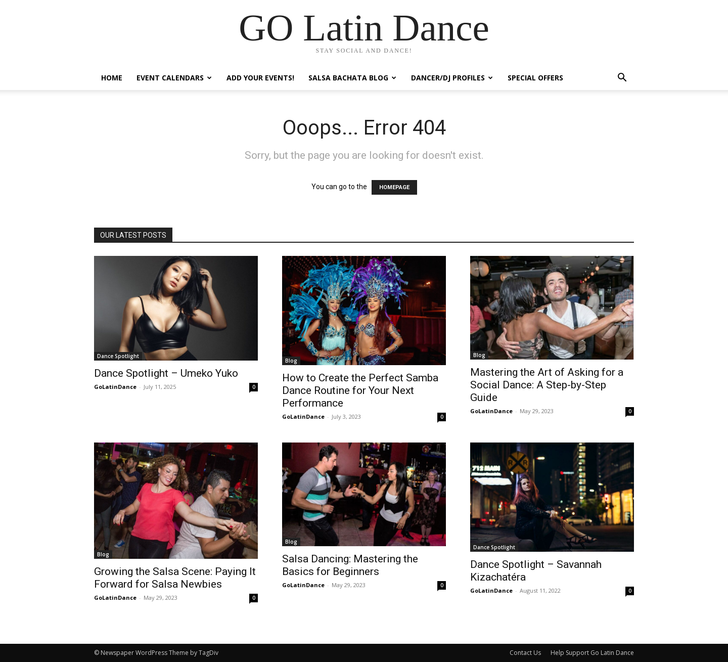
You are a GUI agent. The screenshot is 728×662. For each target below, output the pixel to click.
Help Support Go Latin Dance (592, 652)
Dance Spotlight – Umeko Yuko (166, 373)
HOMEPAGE (394, 187)
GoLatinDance (115, 386)
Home (111, 77)
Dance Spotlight (118, 356)
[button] (622, 78)
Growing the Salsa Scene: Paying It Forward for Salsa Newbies (175, 577)
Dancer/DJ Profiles (452, 77)
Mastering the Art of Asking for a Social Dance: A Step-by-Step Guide (546, 385)
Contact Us (525, 652)
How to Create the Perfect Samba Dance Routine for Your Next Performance (360, 390)
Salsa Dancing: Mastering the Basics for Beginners (350, 565)
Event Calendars (174, 77)
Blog (291, 360)
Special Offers (535, 77)
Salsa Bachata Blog (352, 77)
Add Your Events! (260, 77)
